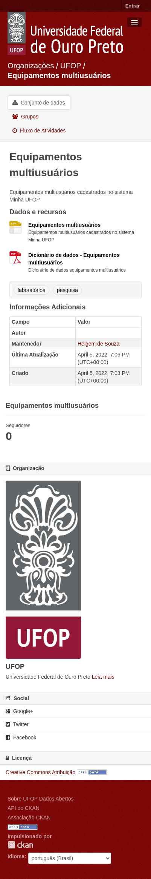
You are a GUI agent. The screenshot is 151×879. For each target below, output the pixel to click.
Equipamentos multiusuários (59, 75)
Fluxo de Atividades (39, 131)
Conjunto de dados (38, 103)
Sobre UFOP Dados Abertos (41, 799)
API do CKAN (24, 808)
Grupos (25, 117)
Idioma (16, 856)
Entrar (132, 6)
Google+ (19, 711)
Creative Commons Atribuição (40, 772)
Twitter (17, 724)
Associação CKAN (29, 817)
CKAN (20, 845)
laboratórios (31, 290)
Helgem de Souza (98, 344)
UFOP (70, 65)
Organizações (31, 65)
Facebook (21, 738)
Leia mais (103, 677)
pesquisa (67, 290)
